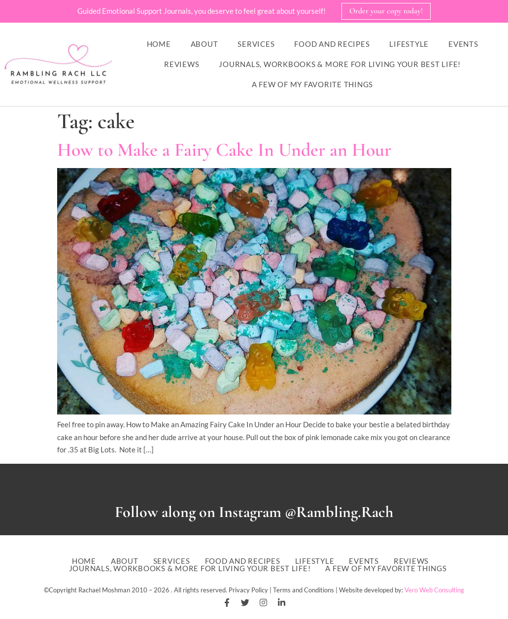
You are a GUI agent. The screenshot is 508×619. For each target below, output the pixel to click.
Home (159, 43)
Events (463, 43)
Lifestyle (409, 43)
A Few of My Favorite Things (312, 84)
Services (255, 43)
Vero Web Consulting (434, 590)
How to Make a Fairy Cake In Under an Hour (224, 149)
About (204, 43)
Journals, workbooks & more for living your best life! (340, 64)
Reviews (181, 64)
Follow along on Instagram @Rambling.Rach (254, 511)
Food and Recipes (332, 43)
